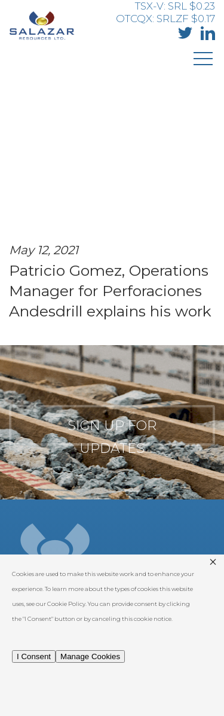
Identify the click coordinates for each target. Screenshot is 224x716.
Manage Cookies (90, 656)
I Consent (34, 656)
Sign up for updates (112, 432)
